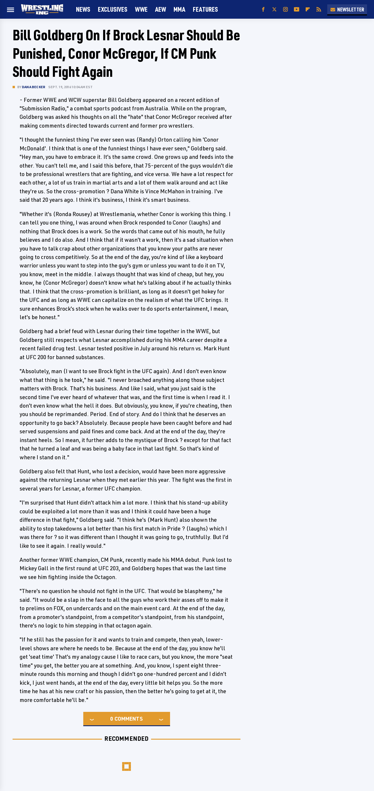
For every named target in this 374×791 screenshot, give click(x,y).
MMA (179, 9)
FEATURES (205, 9)
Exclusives (112, 9)
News (83, 9)
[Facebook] (263, 9)
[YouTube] (296, 9)
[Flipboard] (307, 9)
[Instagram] (285, 9)
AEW (160, 9)
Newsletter (347, 9)
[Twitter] (274, 9)
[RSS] (318, 9)
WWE (141, 9)
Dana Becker (33, 87)
